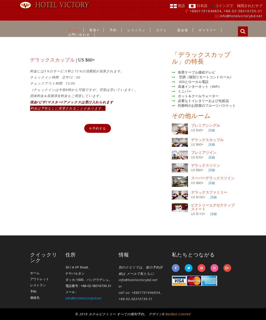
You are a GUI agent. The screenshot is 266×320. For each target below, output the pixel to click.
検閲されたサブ (249, 5)
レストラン (136, 30)
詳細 (211, 130)
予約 (113, 30)
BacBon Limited (178, 314)
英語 (177, 5)
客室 (94, 30)
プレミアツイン (203, 152)
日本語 (198, 5)
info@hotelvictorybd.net (241, 16)
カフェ (161, 30)
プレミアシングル (205, 125)
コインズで (224, 5)
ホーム (73, 30)
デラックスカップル (207, 140)
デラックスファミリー (209, 192)
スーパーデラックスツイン (213, 178)
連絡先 (35, 297)
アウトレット (39, 279)
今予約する (97, 128)
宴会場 (182, 30)
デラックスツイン (205, 165)
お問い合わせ (79, 34)
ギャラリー (208, 30)
